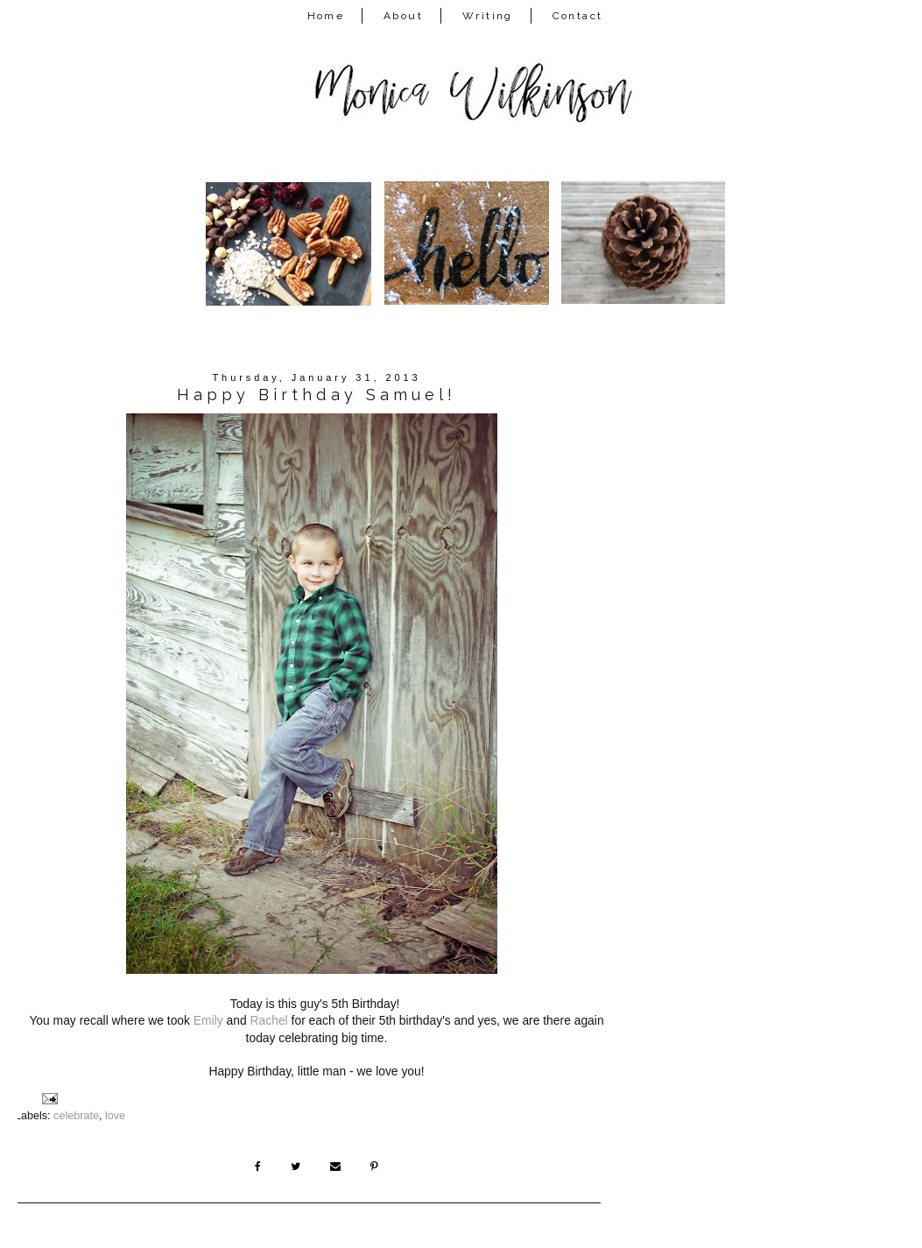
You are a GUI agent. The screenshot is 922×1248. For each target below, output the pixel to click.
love (115, 1116)
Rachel (269, 1020)
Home (326, 16)
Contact (577, 16)
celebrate (76, 1116)
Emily (208, 1020)
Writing (487, 16)
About (403, 16)
